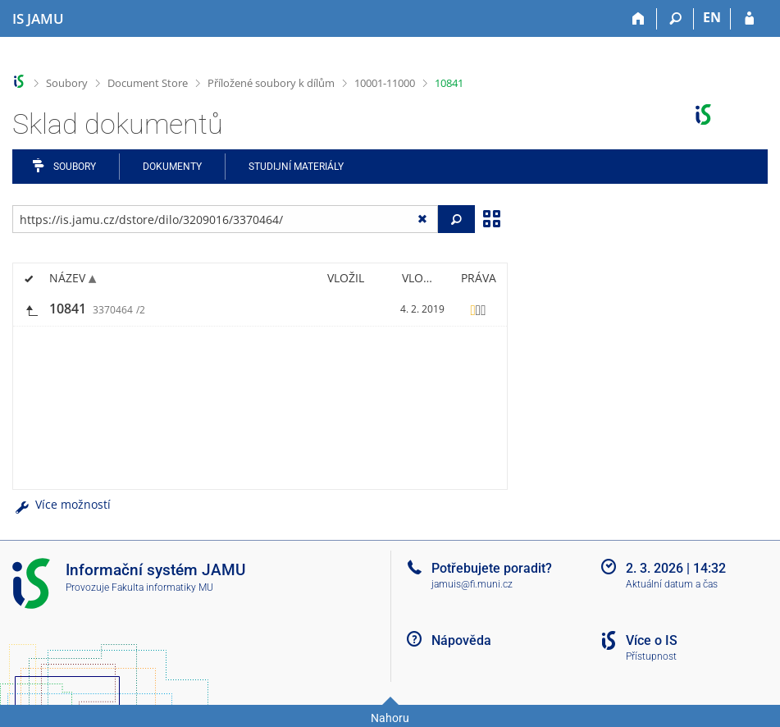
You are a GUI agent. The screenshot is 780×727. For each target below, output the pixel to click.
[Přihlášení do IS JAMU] (749, 19)
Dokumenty (172, 166)
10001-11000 (384, 82)
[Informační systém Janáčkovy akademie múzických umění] (38, 19)
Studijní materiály (296, 166)
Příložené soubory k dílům (271, 82)
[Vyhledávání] (675, 19)
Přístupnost (651, 656)
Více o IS (651, 640)
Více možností (61, 504)
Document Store (147, 82)
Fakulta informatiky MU (162, 587)
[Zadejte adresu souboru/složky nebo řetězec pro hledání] (225, 219)
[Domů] (638, 19)
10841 (449, 82)
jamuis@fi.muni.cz (472, 584)
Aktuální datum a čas (672, 584)
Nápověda (461, 640)
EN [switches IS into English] (712, 17)
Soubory (67, 82)
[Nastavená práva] (478, 309)
